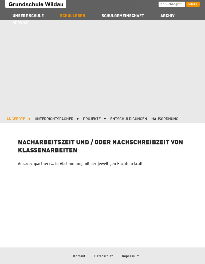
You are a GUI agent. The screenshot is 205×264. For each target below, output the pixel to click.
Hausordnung (164, 119)
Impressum (130, 256)
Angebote (15, 119)
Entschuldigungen (128, 119)
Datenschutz (103, 256)
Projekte (92, 119)
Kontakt (79, 256)
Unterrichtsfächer (54, 119)
